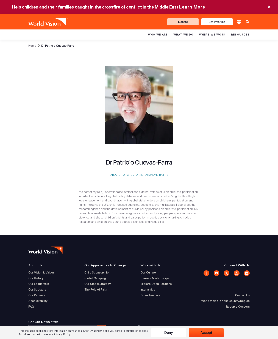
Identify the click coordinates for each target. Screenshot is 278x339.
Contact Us (242, 295)
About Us (35, 265)
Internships (147, 289)
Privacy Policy (62, 334)
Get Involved (217, 22)
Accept (206, 332)
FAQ (31, 306)
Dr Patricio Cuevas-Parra (57, 45)
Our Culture (148, 272)
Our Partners (36, 295)
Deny (168, 332)
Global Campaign (95, 278)
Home (32, 45)
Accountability (38, 301)
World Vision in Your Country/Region (225, 301)
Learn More (192, 7)
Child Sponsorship (96, 272)
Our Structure (37, 289)
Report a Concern (238, 306)
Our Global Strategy (97, 284)
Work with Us (150, 265)
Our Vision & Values (41, 272)
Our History (35, 278)
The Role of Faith (95, 289)
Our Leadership (38, 284)
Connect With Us (237, 265)
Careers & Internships (154, 278)
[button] (247, 22)
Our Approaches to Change (105, 265)
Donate (183, 22)
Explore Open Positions (156, 284)
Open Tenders (150, 295)
